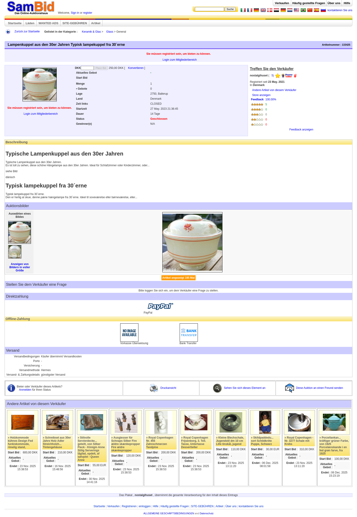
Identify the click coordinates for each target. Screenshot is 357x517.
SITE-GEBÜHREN (74, 23)
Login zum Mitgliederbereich (180, 59)
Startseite (14, 23)
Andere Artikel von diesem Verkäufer (274, 90)
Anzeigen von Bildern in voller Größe (19, 267)
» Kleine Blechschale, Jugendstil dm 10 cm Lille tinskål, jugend (230, 441)
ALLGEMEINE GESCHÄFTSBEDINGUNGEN (168, 513)
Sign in (75, 12)
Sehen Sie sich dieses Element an (239, 388)
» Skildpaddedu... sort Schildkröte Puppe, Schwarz (262, 441)
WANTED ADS (48, 23)
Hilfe (347, 3)
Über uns (334, 3)
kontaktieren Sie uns (340, 10)
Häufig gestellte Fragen (308, 3)
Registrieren (129, 506)
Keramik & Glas (91, 31)
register (87, 12)
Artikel (95, 23)
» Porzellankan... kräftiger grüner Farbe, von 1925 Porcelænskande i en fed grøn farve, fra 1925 (334, 445)
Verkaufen (282, 3)
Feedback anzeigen (301, 129)
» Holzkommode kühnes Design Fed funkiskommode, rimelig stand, (20, 442)
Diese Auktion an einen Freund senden (314, 388)
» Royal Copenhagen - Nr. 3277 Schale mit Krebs (299, 441)
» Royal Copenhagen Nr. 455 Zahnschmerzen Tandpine (159, 442)
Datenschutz (207, 513)
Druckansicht (162, 388)
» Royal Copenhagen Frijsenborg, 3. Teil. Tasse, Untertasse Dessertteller (194, 442)
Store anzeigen (300, 114)
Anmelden (25, 389)
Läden (30, 23)
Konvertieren (136, 68)
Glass (109, 31)
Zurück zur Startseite (27, 31)
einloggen (145, 506)
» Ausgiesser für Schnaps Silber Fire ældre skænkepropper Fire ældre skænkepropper (125, 444)
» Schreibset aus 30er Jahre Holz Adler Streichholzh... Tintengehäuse (57, 442)
